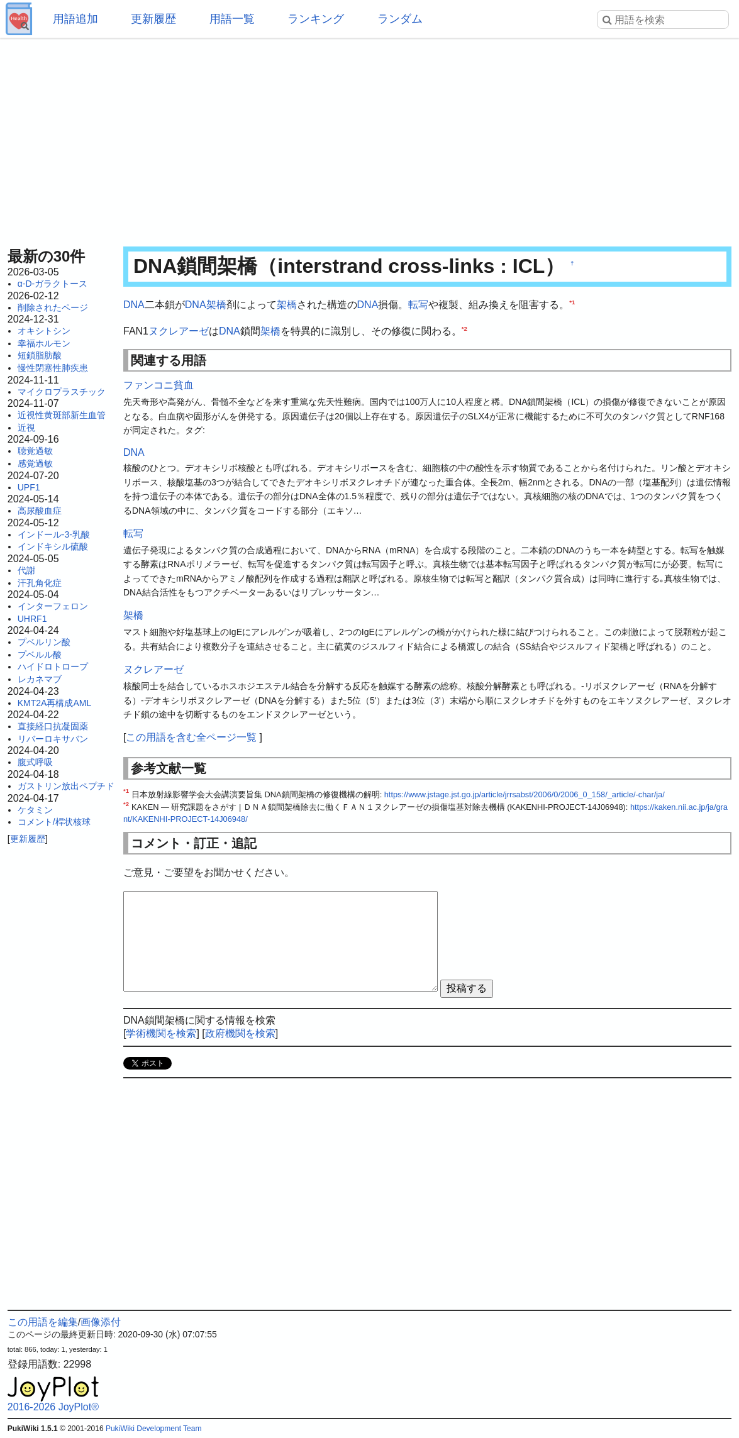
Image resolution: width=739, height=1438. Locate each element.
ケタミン (35, 810)
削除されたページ (53, 307)
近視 (26, 428)
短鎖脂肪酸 (40, 355)
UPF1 (29, 487)
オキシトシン (44, 331)
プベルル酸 (40, 655)
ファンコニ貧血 (158, 385)
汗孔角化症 (40, 583)
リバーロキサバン (53, 739)
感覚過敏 (35, 463)
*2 (464, 327)
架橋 (216, 304)
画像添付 (101, 1322)
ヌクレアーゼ (178, 331)
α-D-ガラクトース (53, 284)
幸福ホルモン (44, 343)
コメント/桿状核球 (54, 822)
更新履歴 (153, 19)
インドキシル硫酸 (53, 546)
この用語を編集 (43, 1322)
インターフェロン (53, 606)
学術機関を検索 (161, 1033)
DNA (134, 304)
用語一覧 (232, 19)
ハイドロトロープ (53, 666)
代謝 (26, 570)
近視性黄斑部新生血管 (62, 415)
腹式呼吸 (35, 762)
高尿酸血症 (40, 511)
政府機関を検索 (240, 1033)
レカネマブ (40, 679)
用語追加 (75, 19)
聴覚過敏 (35, 451)
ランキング (315, 19)
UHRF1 (32, 619)
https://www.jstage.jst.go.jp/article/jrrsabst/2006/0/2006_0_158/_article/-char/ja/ (524, 794)
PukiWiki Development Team (154, 1428)
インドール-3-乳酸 (54, 534)
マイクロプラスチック (62, 392)
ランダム (400, 19)
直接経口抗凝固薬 (53, 726)
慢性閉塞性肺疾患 (53, 368)
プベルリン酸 (44, 642)
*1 (572, 302)
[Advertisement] (370, 138)
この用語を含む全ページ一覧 (191, 737)
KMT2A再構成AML (54, 703)
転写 (418, 304)
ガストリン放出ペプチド (66, 786)
